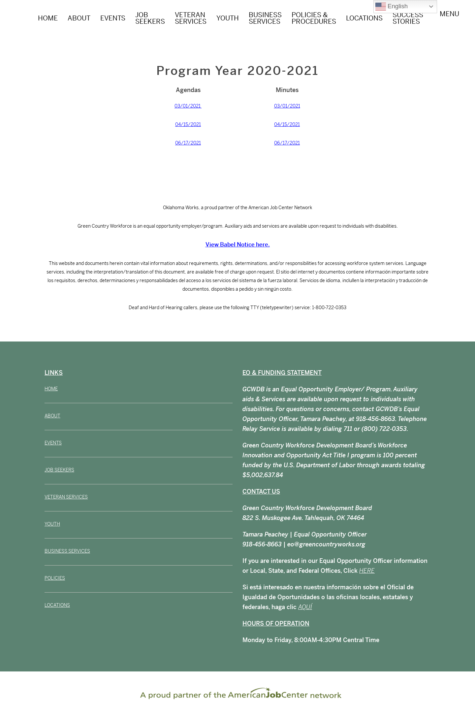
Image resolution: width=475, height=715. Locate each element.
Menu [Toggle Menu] (449, 17)
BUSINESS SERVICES (265, 18)
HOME (48, 18)
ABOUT (79, 18)
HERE (367, 570)
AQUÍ (305, 607)
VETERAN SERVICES (190, 18)
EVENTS (112, 18)
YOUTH (227, 18)
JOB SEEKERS (150, 18)
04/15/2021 (188, 124)
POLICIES (55, 578)
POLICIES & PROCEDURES (314, 18)
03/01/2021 (188, 106)
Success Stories (408, 18)
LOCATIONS (364, 18)
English (391, 6)
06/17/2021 (188, 143)
